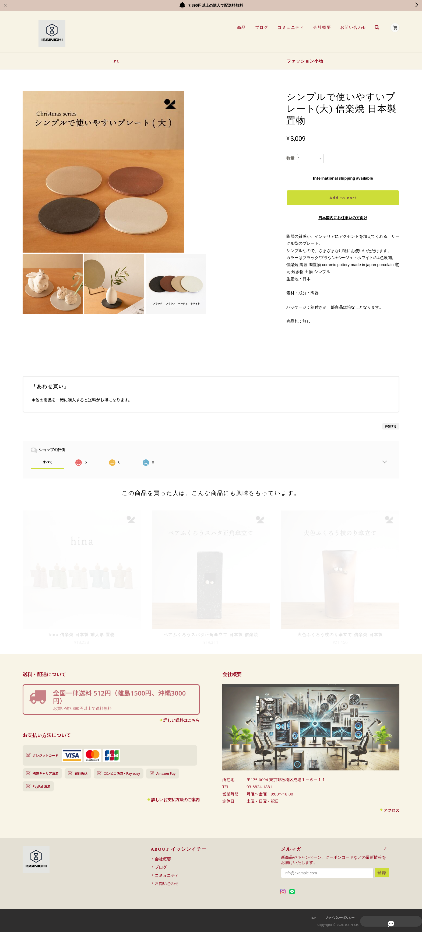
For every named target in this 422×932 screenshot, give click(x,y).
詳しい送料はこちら (181, 720)
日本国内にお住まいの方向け (342, 217)
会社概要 (321, 27)
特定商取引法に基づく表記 (381, 918)
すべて (47, 462)
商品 (240, 27)
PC (117, 61)
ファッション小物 (305, 61)
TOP (313, 918)
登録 (381, 872)
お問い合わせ (352, 27)
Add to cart (342, 198)
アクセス (391, 810)
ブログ (261, 27)
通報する (391, 426)
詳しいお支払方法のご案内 (175, 799)
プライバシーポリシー (340, 918)
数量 (290, 158)
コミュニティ (289, 27)
